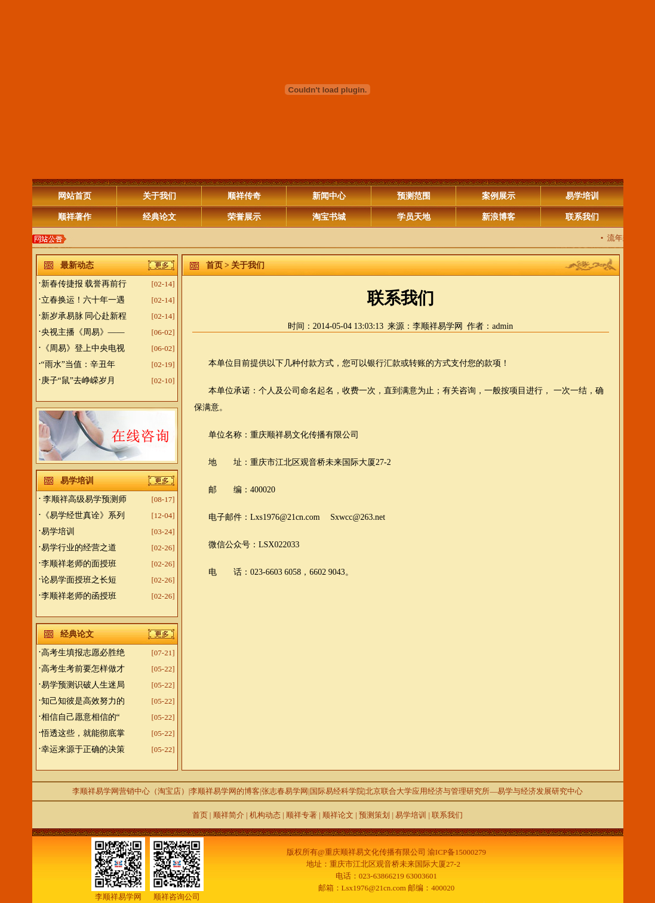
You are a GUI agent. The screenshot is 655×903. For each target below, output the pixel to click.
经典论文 (159, 216)
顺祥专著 (301, 814)
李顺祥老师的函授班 (78, 595)
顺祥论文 (337, 814)
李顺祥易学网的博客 (225, 791)
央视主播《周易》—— (83, 332)
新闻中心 (329, 196)
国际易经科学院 (337, 791)
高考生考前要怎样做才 (83, 668)
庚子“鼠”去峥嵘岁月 (78, 380)
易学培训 (582, 196)
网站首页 (74, 196)
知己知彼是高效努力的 (83, 700)
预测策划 (374, 814)
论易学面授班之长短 (78, 579)
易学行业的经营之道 (78, 547)
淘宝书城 (329, 216)
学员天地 (413, 216)
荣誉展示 (244, 216)
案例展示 (498, 196)
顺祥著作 (74, 216)
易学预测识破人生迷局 (83, 684)
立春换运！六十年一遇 (83, 299)
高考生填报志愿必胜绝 (83, 652)
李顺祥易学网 (438, 326)
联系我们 (582, 216)
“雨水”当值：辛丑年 (78, 364)
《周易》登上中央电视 (83, 348)
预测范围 (413, 196)
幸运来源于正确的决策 (83, 749)
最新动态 (77, 265)
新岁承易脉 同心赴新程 (84, 316)
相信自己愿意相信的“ (80, 717)
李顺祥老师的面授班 (78, 563)
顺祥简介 (227, 814)
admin (502, 326)
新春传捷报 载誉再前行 (84, 283)
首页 (214, 265)
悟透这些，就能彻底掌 (83, 733)
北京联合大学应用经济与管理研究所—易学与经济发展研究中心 (474, 791)
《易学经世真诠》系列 (83, 515)
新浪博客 (498, 216)
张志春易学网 (285, 791)
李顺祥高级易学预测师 (84, 499)
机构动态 (265, 814)
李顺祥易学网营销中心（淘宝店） (130, 791)
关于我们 (159, 196)
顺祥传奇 (244, 196)
